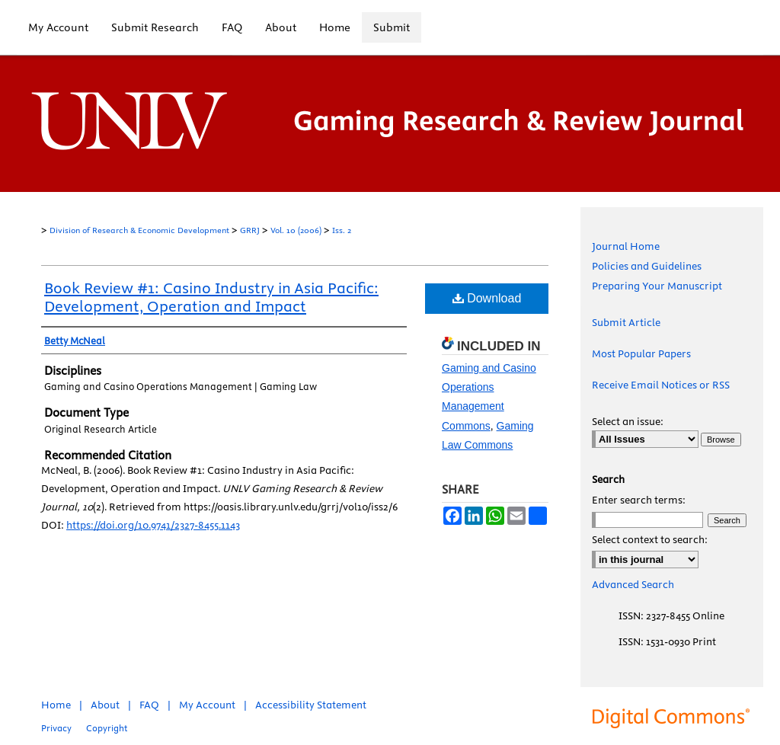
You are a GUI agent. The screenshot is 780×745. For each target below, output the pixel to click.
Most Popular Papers (641, 353)
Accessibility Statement (310, 704)
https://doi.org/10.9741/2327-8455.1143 (153, 525)
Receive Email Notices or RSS (661, 385)
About (105, 704)
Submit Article (626, 322)
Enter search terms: (639, 500)
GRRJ (250, 230)
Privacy (56, 728)
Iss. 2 (341, 230)
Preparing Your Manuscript (657, 286)
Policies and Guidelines (647, 266)
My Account (207, 704)
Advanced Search (633, 584)
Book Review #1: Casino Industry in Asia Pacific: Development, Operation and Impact (211, 296)
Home (56, 704)
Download (487, 298)
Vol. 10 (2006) (295, 230)
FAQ (149, 704)
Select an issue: (627, 421)
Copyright (106, 728)
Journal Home (626, 246)
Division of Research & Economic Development (139, 230)
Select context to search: (650, 539)
